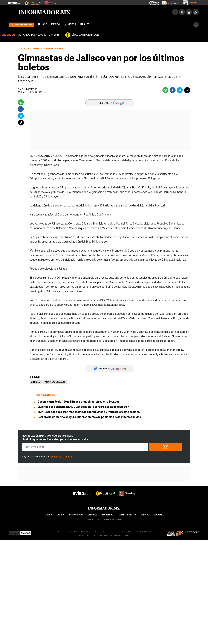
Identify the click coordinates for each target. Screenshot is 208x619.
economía (159, 515)
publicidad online (112, 519)
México (55, 24)
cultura (145, 515)
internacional (76, 515)
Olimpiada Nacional (55, 382)
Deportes (23, 49)
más (84, 24)
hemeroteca (93, 519)
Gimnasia (36, 382)
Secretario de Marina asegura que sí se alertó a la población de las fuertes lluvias (89, 417)
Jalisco (42, 24)
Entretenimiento (127, 515)
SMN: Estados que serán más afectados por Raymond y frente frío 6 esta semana (89, 412)
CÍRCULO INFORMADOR (85, 35)
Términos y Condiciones (62, 457)
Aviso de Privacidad (86, 535)
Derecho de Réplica (102, 535)
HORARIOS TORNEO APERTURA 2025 (38, 35)
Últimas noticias (21, 25)
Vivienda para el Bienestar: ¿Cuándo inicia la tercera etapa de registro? (83, 407)
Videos (70, 24)
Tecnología (108, 515)
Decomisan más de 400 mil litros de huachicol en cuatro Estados (78, 401)
